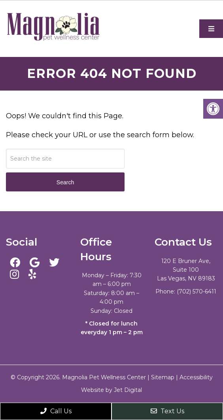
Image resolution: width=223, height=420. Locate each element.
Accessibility (196, 377)
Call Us (56, 411)
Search (65, 182)
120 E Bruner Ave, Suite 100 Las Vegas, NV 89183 (186, 269)
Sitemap (162, 377)
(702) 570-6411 (196, 291)
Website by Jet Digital (111, 390)
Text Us (167, 411)
